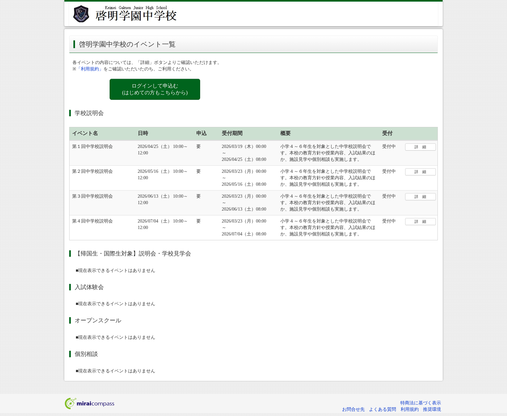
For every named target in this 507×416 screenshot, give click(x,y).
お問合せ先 (353, 409)
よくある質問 (382, 409)
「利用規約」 (89, 69)
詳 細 (420, 147)
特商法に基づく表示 (420, 402)
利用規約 (410, 409)
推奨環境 (432, 409)
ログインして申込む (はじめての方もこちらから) (155, 89)
